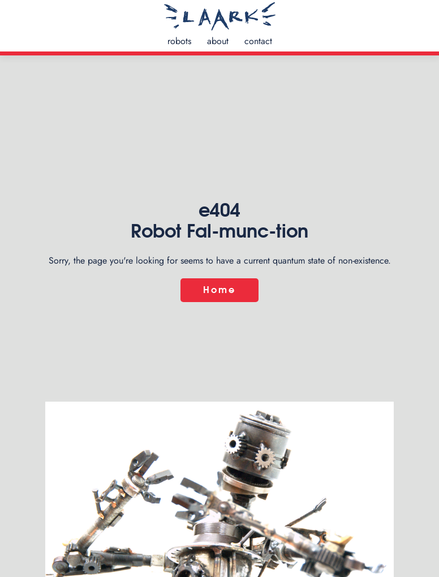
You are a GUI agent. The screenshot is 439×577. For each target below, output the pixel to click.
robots (179, 41)
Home (219, 290)
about (218, 41)
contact (258, 41)
